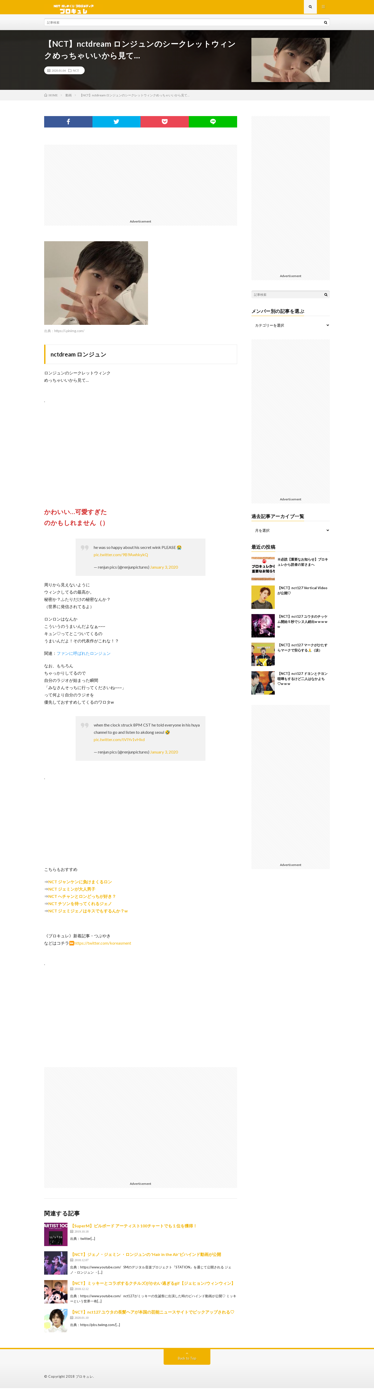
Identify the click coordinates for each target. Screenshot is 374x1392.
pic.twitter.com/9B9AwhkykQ (121, 558)
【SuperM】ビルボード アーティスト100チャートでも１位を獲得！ (133, 1229)
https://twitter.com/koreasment (102, 946)
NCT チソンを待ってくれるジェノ (80, 907)
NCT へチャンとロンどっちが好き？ (82, 900)
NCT (76, 74)
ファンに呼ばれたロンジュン (84, 657)
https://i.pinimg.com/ (69, 335)
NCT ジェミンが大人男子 (71, 892)
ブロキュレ (84, 1380)
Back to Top (187, 1362)
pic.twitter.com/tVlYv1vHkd (119, 743)
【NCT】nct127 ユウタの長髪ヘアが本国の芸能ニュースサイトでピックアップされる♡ (152, 1315)
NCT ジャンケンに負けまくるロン (80, 885)
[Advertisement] (141, 185)
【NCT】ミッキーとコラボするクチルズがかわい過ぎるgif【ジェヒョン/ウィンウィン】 (152, 1287)
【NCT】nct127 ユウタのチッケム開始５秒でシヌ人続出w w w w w (302, 625)
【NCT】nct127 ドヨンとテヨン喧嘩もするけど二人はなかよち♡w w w (302, 682)
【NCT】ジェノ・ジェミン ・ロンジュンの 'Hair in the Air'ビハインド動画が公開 (145, 1258)
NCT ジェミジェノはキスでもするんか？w (88, 914)
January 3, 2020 (164, 570)
